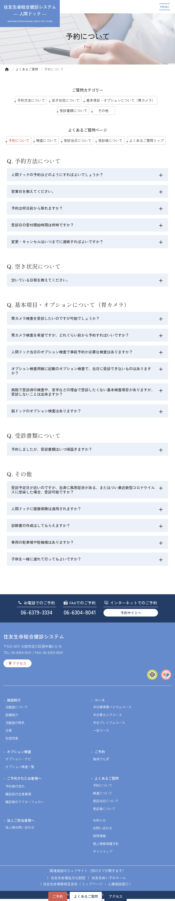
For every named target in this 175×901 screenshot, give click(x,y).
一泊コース (101, 732)
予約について (102, 787)
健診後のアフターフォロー (24, 803)
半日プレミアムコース (109, 724)
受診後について (110, 140)
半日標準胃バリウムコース (112, 709)
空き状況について (65, 100)
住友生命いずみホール (109, 879)
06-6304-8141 (21, 654)
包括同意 (11, 740)
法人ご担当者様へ (20, 822)
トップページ (92, 885)
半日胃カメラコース (107, 716)
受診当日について (77, 140)
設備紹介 (11, 716)
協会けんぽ (101, 760)
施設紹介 (14, 701)
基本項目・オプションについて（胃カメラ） (120, 100)
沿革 (8, 732)
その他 (103, 110)
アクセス (116, 896)
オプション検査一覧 (19, 768)
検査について (46, 140)
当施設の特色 (15, 724)
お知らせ (99, 822)
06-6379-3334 (36, 614)
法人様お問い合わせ (19, 829)
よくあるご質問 (27, 69)
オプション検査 (19, 753)
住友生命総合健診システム (33, 638)
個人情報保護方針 (106, 845)
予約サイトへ (130, 614)
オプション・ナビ (18, 760)
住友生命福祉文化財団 (68, 879)
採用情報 (99, 837)
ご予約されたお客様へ (24, 780)
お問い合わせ (102, 830)
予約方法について (31, 100)
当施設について (16, 709)
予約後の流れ (15, 788)
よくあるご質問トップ (146, 140)
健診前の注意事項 (18, 796)
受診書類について (73, 110)
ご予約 (57, 896)
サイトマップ (102, 853)
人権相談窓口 (118, 885)
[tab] (161, 175)
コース (100, 701)
